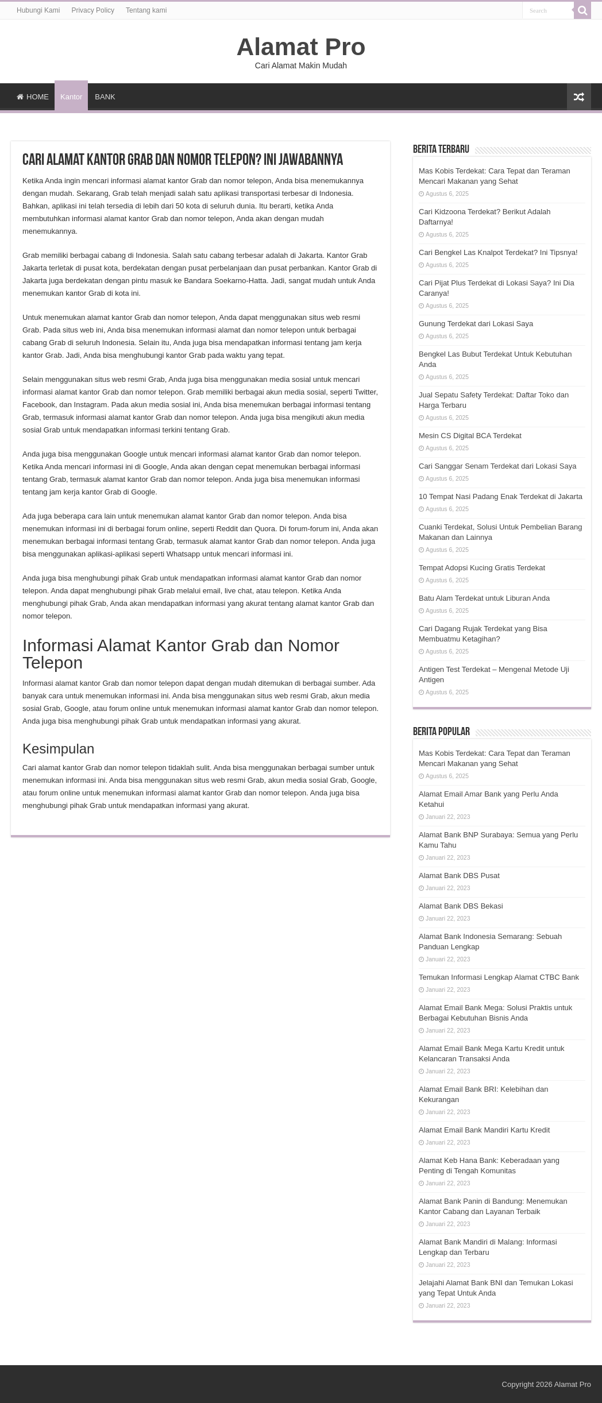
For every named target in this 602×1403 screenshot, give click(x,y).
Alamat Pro (300, 46)
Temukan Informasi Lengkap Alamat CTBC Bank (499, 977)
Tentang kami (146, 10)
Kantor (71, 96)
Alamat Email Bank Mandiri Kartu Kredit (484, 1130)
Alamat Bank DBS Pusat (459, 875)
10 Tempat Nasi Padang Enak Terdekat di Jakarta (500, 496)
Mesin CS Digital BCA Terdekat (470, 435)
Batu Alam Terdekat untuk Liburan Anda (484, 598)
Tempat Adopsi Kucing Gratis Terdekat (482, 567)
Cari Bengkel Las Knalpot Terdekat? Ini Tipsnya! (498, 252)
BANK (105, 96)
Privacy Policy (92, 10)
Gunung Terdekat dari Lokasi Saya (476, 323)
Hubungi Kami (38, 10)
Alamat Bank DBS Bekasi (461, 906)
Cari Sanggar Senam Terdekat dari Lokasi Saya (497, 466)
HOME (33, 96)
